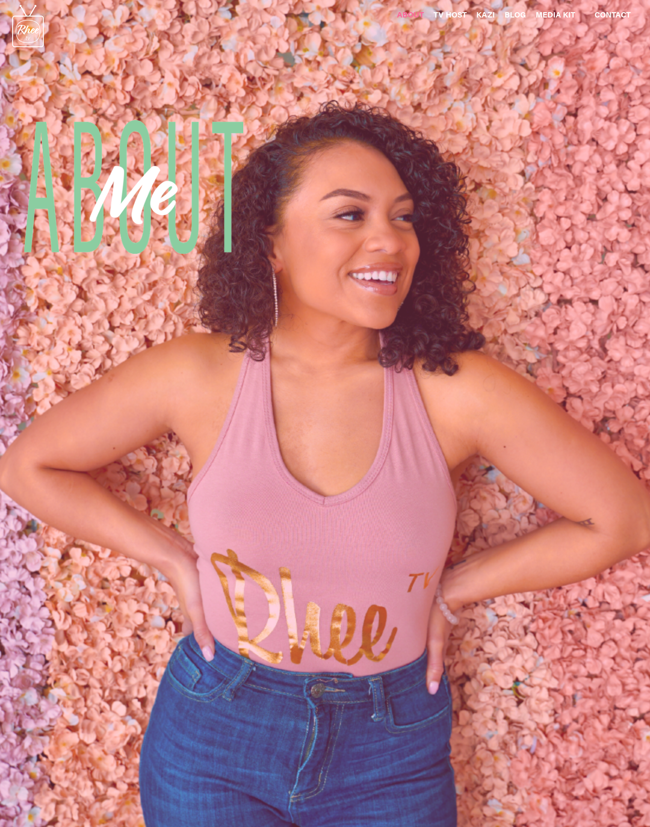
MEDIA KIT (555, 14)
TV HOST (450, 14)
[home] (22, 23)
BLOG (515, 14)
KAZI (485, 14)
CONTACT (613, 14)
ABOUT (410, 14)
